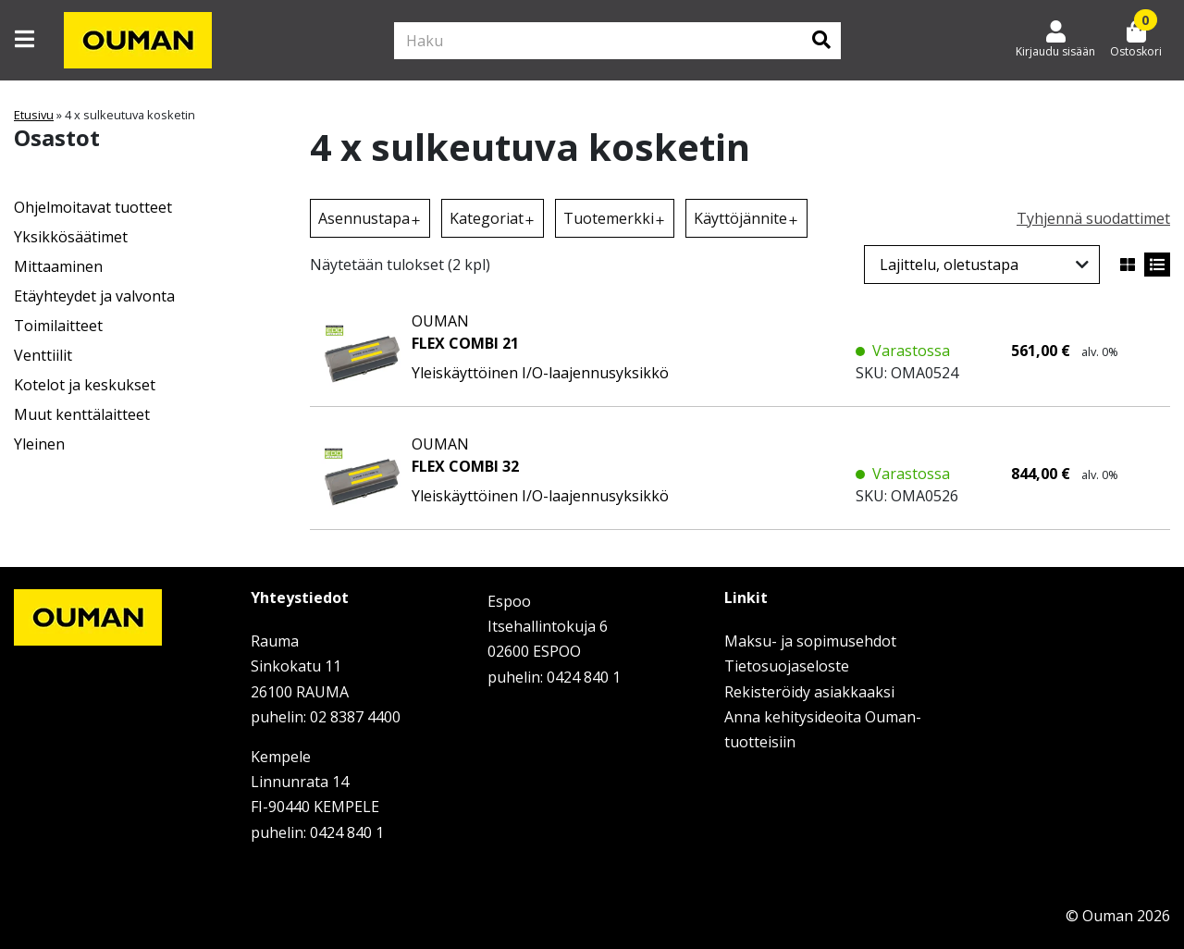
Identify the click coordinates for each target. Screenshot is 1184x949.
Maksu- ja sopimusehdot (810, 641)
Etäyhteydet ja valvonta (94, 296)
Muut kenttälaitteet (82, 414)
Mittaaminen (58, 266)
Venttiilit (43, 355)
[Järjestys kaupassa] (982, 264)
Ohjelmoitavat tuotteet (93, 207)
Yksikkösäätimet (71, 237)
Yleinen (39, 444)
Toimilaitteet (58, 325)
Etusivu (34, 114)
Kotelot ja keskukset (84, 385)
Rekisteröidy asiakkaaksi (809, 692)
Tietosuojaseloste (786, 666)
